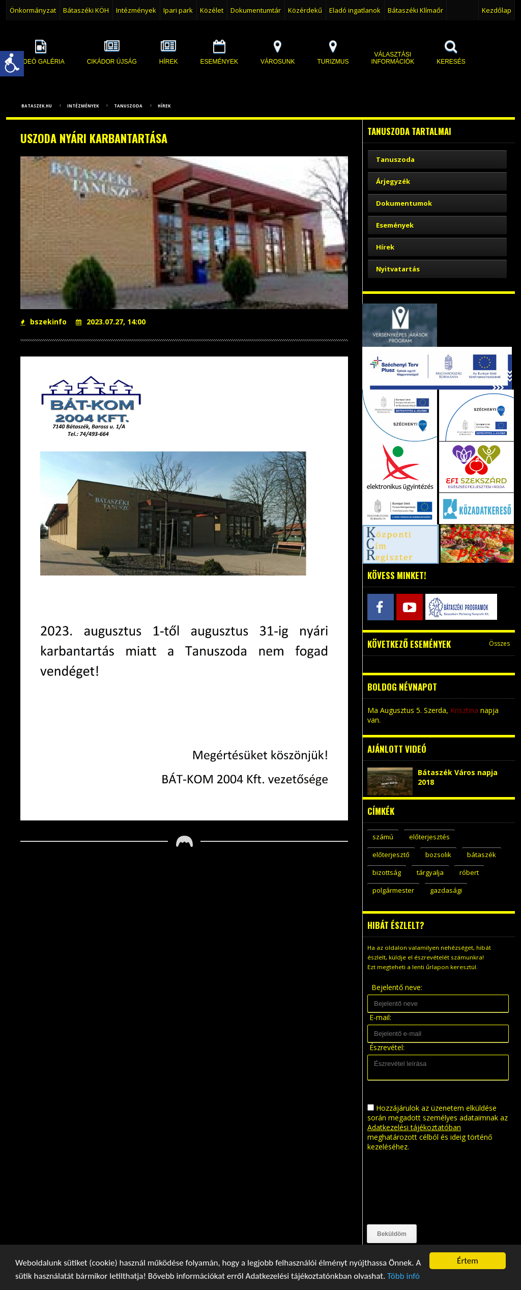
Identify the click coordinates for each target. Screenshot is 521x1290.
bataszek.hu (36, 105)
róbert (469, 872)
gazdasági (446, 890)
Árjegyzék (393, 181)
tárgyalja (430, 872)
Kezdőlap (496, 10)
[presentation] (409, 1188)
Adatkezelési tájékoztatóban (414, 1127)
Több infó (403, 1276)
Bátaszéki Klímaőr (415, 10)
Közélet (211, 10)
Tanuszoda (128, 105)
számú (382, 836)
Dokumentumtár (255, 10)
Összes (499, 643)
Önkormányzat (33, 10)
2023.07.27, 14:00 (111, 321)
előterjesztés (429, 836)
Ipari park (178, 10)
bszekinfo (43, 321)
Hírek (164, 105)
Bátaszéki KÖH (86, 10)
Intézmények (136, 10)
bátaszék (481, 854)
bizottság (386, 872)
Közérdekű (305, 10)
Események (395, 225)
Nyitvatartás (398, 268)
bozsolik (438, 854)
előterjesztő (391, 854)
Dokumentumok (404, 203)
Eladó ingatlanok (355, 10)
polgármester (393, 890)
